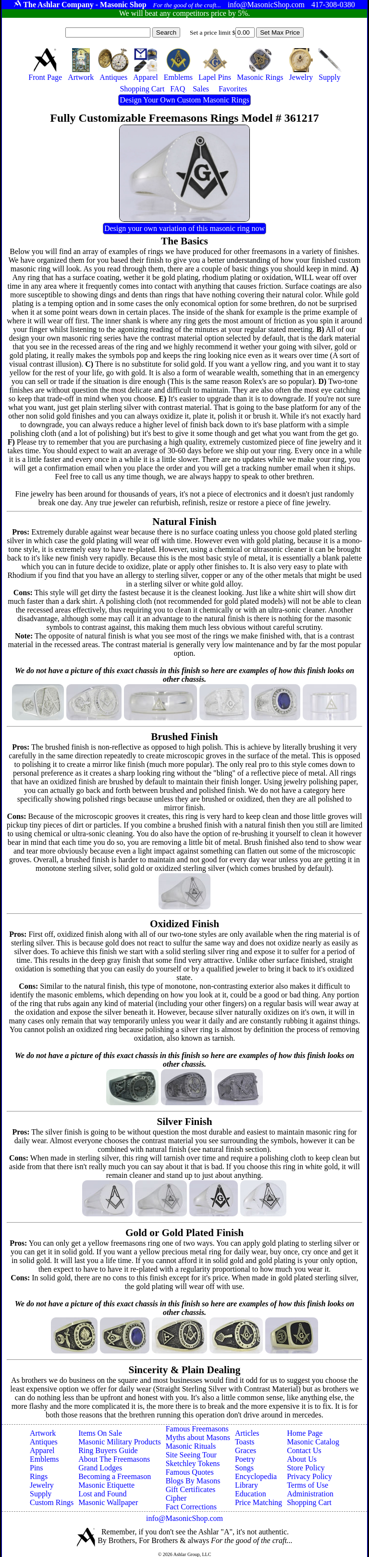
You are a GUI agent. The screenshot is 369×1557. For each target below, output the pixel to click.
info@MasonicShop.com (184, 1518)
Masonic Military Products (119, 1442)
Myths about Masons (198, 1437)
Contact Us (304, 1450)
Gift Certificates (191, 1489)
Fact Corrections (191, 1507)
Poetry (245, 1459)
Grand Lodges (100, 1468)
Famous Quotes (190, 1472)
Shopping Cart (309, 1502)
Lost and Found (102, 1494)
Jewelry (42, 1485)
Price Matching (258, 1502)
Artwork (43, 1433)
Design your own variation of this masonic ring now (184, 228)
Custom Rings (52, 1502)
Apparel (42, 1450)
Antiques (44, 1442)
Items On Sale (100, 1433)
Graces (245, 1450)
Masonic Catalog (313, 1442)
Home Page (304, 1433)
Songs (244, 1468)
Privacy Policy (309, 1476)
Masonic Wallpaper (108, 1502)
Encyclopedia (256, 1476)
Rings (39, 1476)
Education (250, 1494)
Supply (40, 1494)
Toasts (245, 1442)
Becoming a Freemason (114, 1476)
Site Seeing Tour (191, 1455)
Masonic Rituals (191, 1446)
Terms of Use (307, 1485)
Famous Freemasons (197, 1429)
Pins (36, 1468)
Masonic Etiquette (106, 1485)
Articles (247, 1433)
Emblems (44, 1459)
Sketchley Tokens (193, 1463)
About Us (302, 1459)
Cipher (176, 1498)
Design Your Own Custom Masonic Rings (184, 100)
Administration (310, 1494)
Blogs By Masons (193, 1481)
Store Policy (306, 1468)
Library (246, 1485)
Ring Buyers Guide (108, 1450)
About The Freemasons (114, 1459)
